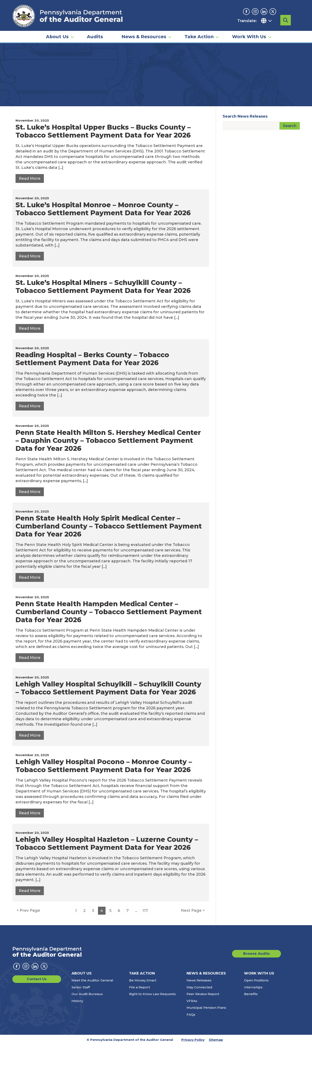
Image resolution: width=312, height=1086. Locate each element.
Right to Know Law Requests (152, 1035)
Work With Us (249, 35)
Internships (253, 1029)
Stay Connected (199, 1029)
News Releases (199, 1022)
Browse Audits (262, 995)
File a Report (139, 1029)
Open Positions (256, 1022)
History (77, 1042)
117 (145, 952)
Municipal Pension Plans (206, 1049)
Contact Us (28, 1020)
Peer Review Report (203, 1035)
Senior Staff (81, 1029)
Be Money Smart (142, 1022)
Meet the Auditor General (92, 1022)
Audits (95, 35)
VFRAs (192, 1042)
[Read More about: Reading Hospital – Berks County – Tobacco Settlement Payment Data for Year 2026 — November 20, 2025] (30, 447)
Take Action (199, 35)
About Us (57, 35)
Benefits (251, 1035)
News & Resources (143, 35)
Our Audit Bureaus (87, 1035)
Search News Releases (245, 157)
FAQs (191, 1056)
